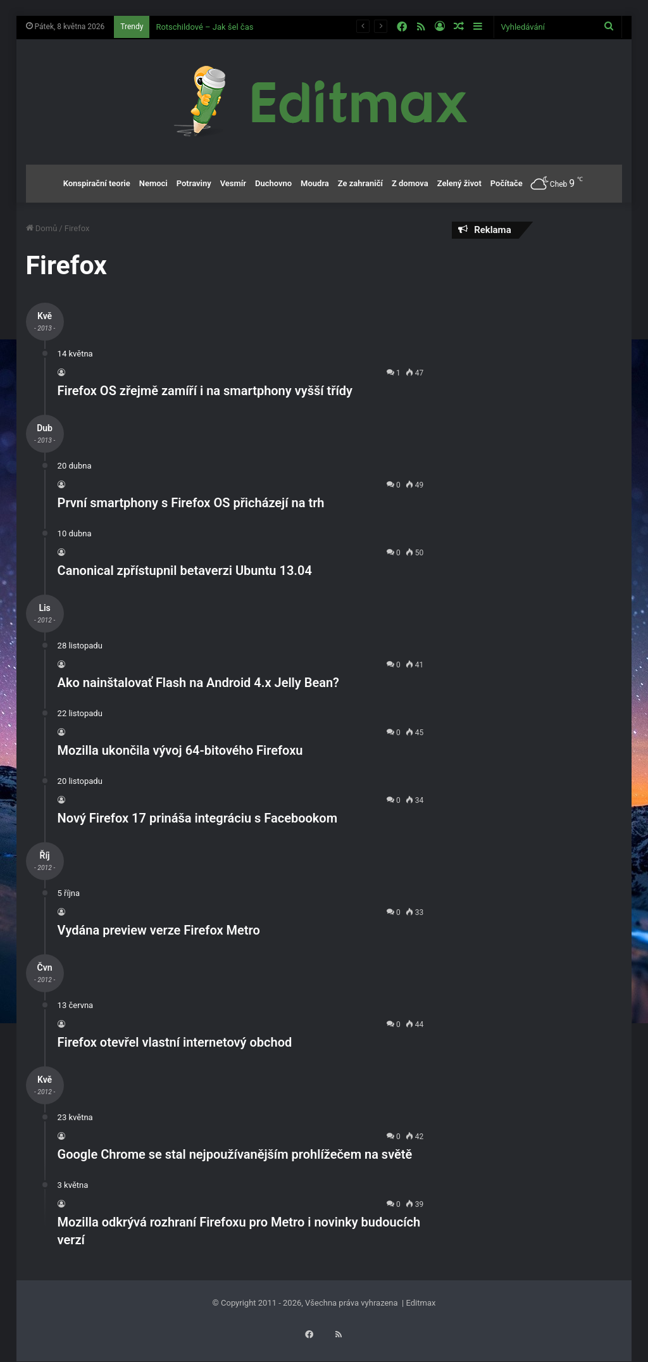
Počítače (506, 183)
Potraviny (194, 183)
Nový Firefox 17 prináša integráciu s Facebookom (197, 818)
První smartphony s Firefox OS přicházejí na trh (191, 502)
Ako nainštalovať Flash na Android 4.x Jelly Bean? (198, 682)
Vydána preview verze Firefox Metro (159, 930)
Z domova (410, 183)
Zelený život (459, 183)
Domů (42, 228)
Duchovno (273, 183)
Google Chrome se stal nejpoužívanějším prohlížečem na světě (235, 1154)
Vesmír (233, 183)
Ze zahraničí (360, 183)
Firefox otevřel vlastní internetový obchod (175, 1042)
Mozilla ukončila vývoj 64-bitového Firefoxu (180, 750)
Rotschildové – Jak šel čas (204, 27)
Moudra (315, 183)
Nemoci (153, 183)
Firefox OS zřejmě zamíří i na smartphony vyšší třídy (205, 390)
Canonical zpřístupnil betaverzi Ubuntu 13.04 (185, 570)
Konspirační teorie (96, 183)
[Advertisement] (537, 330)
